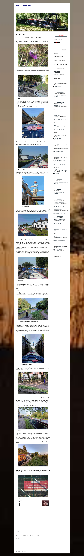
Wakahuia (58, 148)
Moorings (20, 536)
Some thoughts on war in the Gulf (59, 160)
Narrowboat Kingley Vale (60, 102)
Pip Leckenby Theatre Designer (39, 10)
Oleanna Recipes (29, 10)
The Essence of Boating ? (58, 249)
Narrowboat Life (24, 536)
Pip (19, 538)
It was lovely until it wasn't (58, 142)
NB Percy (58, 144)
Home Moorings (57, 173)
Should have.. (56, 90)
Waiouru (58, 161)
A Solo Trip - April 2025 (57, 223)
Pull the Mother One (60, 216)
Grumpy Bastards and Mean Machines (60, 129)
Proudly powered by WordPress (21, 551)
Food (40, 535)
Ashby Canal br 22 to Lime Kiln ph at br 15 (61, 119)
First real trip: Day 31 (57, 100)
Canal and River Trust (30, 535)
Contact (63, 10)
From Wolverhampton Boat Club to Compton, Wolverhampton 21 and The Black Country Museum (60, 208)
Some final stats (56, 187)
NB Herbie (58, 157)
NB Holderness (59, 220)
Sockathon (29, 536)
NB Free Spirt (59, 87)
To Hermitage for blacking (58, 151)
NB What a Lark (59, 97)
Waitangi (55, 147)
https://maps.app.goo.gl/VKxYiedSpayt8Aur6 (24, 526)
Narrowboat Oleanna (23, 5)
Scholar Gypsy (59, 152)
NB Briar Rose (59, 189)
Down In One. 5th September (22, 544)
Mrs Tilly (58, 110)
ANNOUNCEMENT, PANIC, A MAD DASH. (60, 197)
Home (17, 10)
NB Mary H (58, 203)
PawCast (55, 109)
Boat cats (25, 535)
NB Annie (58, 210)
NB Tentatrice (59, 224)
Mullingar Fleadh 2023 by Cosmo (59, 240)
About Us (22, 10)
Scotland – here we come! (58, 134)
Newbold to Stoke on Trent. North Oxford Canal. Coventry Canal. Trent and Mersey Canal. (61, 229)
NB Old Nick (58, 135)
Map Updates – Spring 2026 (58, 169)
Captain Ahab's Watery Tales (61, 194)
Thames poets (56, 177)
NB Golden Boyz (59, 241)
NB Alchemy (58, 139)
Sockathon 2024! (57, 10)
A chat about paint (57, 82)
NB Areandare (59, 184)
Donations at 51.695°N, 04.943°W (59, 164)
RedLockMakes (49, 10)
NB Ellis (58, 116)
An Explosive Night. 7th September (43, 544)
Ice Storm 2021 (56, 253)
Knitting (43, 535)
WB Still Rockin (59, 246)
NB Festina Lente (59, 179)
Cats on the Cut (36, 535)
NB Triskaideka (59, 237)
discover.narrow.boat (57, 105)
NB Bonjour (58, 83)
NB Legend (58, 231)
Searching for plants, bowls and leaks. (60, 219)
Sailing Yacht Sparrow (60, 92)
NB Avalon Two (59, 199)
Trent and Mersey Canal (35, 536)
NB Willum (58, 126)
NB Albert (58, 250)
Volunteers (41, 536)
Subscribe (57, 71)
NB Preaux (58, 106)
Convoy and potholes (57, 86)
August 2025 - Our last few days (59, 202)
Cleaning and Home (57, 138)
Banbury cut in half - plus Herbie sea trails (60, 155)
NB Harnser (58, 174)
